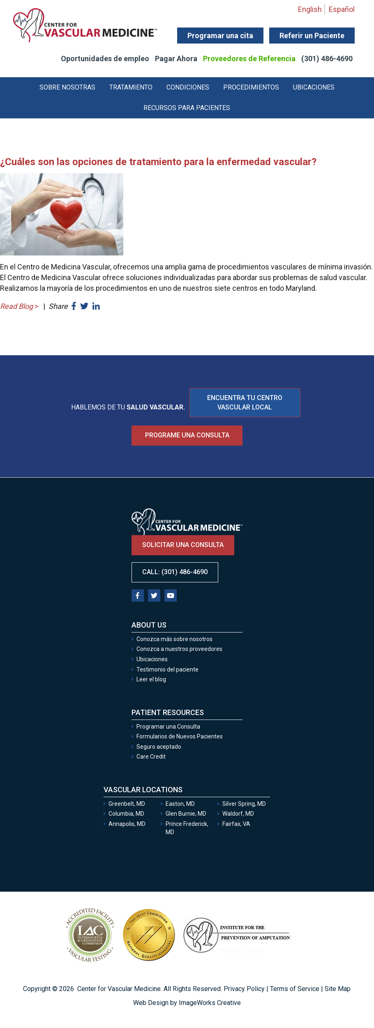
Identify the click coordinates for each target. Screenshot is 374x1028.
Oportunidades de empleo (105, 58)
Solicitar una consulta (183, 545)
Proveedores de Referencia (249, 58)
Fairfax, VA (236, 824)
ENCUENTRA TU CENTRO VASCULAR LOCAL (244, 402)
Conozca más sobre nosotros (174, 639)
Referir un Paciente (311, 35)
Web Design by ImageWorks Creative (187, 1003)
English (310, 9)
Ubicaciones (314, 87)
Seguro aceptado (158, 746)
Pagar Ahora (176, 58)
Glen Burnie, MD (186, 813)
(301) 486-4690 (327, 58)
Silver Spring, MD (244, 803)
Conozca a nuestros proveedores (179, 649)
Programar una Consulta (168, 726)
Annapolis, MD (127, 824)
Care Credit (151, 756)
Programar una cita (220, 35)
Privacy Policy (244, 989)
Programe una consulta (187, 435)
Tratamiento (130, 87)
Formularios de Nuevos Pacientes (179, 736)
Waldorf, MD (238, 813)
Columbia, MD (126, 813)
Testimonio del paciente (167, 669)
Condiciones (187, 87)
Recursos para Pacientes (186, 108)
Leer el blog (151, 679)
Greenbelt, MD (127, 803)
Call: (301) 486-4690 (175, 572)
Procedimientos (251, 87)
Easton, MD (180, 803)
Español (342, 9)
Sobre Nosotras (67, 87)
